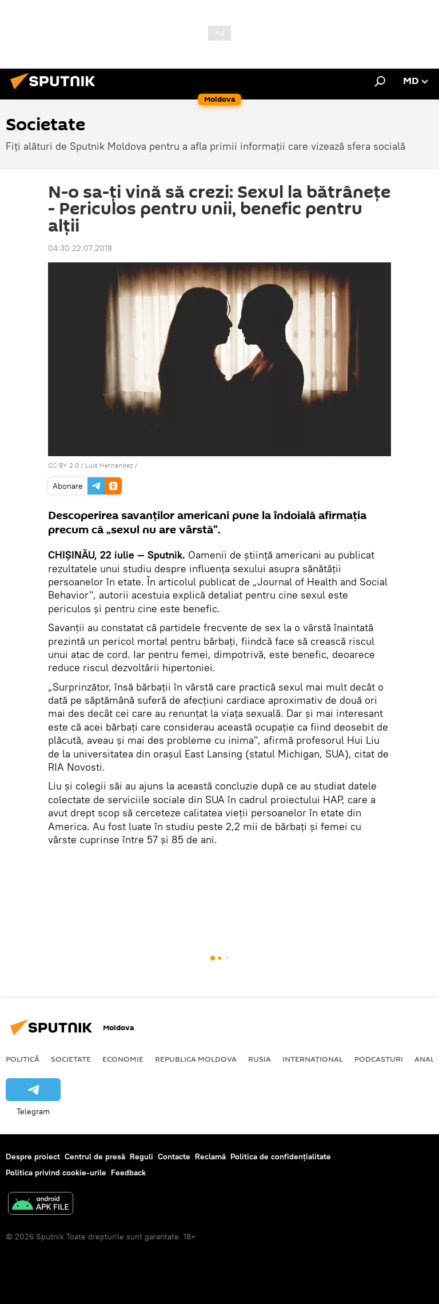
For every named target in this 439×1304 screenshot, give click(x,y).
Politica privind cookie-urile (56, 1172)
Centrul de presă (95, 1156)
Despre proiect (33, 1156)
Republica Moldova (196, 1059)
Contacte (174, 1156)
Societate (71, 1059)
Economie (122, 1059)
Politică (22, 1059)
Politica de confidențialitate (280, 1156)
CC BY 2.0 (63, 465)
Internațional (312, 1059)
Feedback (128, 1172)
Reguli (141, 1156)
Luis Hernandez (109, 465)
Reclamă (210, 1156)
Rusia (259, 1059)
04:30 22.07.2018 (80, 248)
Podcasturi (378, 1059)
